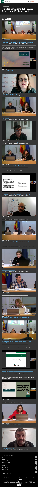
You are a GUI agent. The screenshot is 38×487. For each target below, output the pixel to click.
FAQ (4, 471)
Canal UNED (5, 467)
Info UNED (5, 469)
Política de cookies (6, 462)
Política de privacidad (6, 461)
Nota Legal (4, 459)
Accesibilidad (4, 457)
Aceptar (19, 485)
